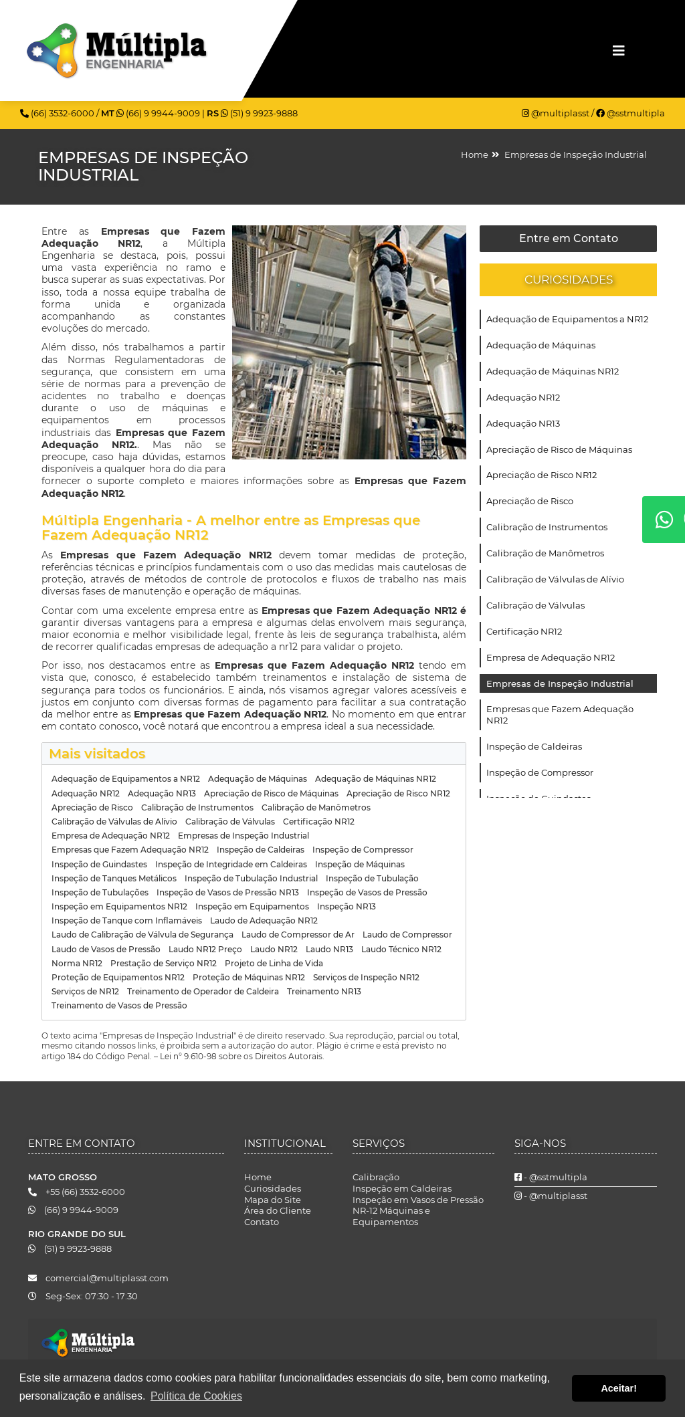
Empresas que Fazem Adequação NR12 (559, 714)
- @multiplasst (550, 1195)
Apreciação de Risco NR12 (541, 474)
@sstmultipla (630, 113)
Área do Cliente (277, 1210)
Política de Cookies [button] (196, 1396)
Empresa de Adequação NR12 (550, 657)
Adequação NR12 (523, 397)
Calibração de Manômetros (545, 553)
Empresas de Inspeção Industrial (575, 154)
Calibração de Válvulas (535, 605)
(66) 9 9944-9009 (159, 113)
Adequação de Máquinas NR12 (552, 371)
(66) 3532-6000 (58, 113)
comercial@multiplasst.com (98, 1278)
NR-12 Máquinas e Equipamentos (391, 1216)
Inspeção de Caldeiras (534, 746)
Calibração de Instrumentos (546, 527)
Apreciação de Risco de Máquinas (559, 449)
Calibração (376, 1177)
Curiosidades (272, 1188)
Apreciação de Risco (529, 501)
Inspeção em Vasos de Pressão (418, 1199)
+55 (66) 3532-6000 (76, 1191)
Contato (261, 1221)
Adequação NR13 (523, 423)
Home (474, 154)
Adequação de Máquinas (540, 345)
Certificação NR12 (524, 631)
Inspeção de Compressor (539, 772)
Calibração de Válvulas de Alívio (555, 579)
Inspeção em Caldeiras (402, 1188)
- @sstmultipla (550, 1177)
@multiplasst (556, 113)
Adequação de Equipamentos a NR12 (567, 319)
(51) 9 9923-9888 (259, 113)
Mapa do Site (272, 1199)
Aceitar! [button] (619, 1388)
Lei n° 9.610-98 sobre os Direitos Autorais (241, 1056)
